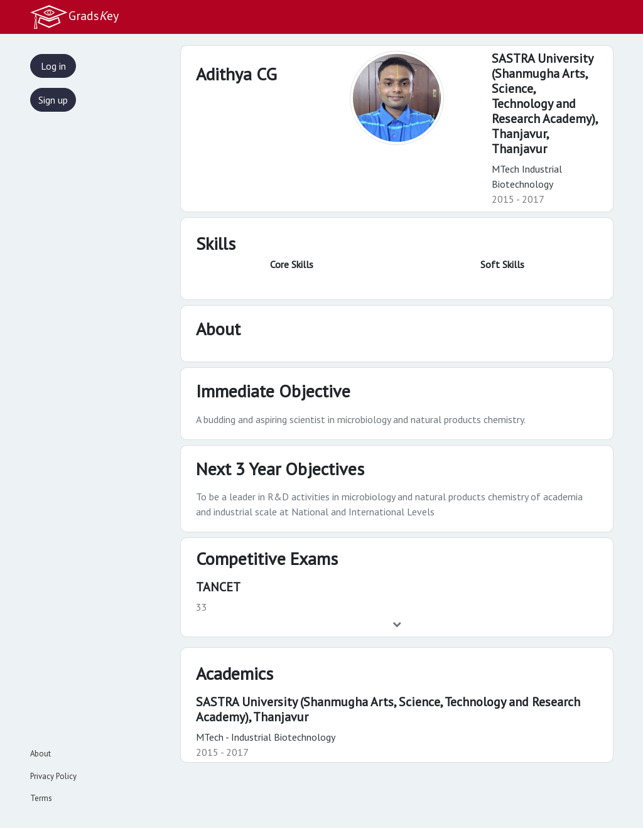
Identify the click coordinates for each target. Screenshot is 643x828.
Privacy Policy (53, 776)
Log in (53, 66)
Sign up (53, 100)
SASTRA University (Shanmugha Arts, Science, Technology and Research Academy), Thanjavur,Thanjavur (544, 103)
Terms (41, 798)
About (40, 753)
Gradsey (74, 17)
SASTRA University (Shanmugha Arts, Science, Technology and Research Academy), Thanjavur (388, 709)
